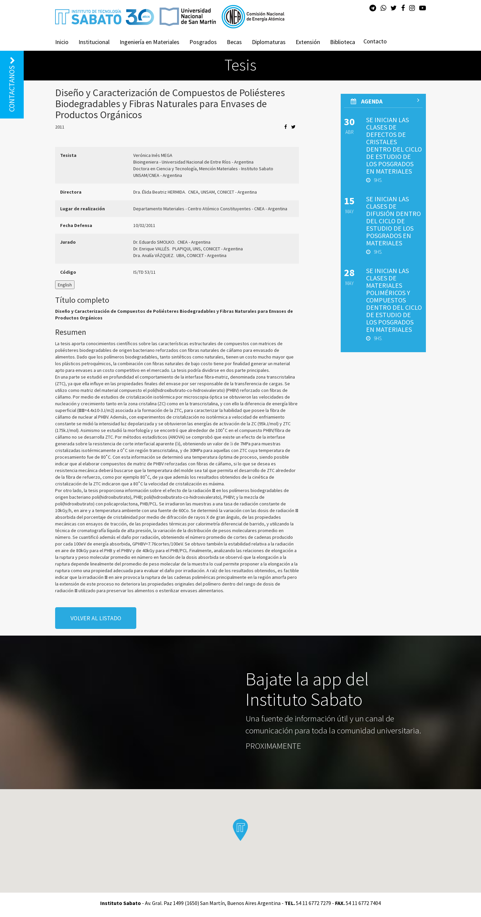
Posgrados (203, 42)
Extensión (308, 42)
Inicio (61, 42)
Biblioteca (342, 42)
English (65, 285)
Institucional (94, 42)
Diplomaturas (269, 42)
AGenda (385, 101)
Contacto (375, 41)
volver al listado (95, 618)
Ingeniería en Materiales (149, 42)
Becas (234, 42)
